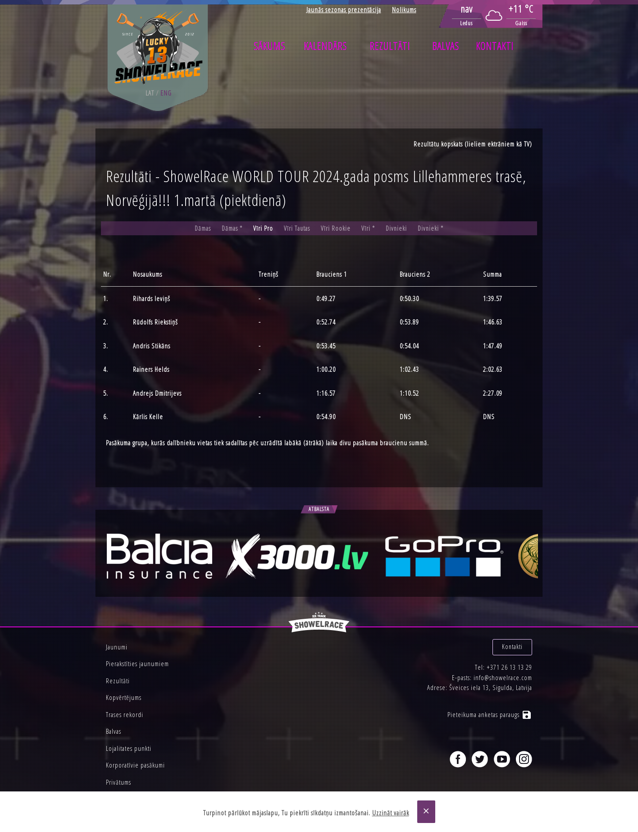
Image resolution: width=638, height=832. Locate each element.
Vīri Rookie (336, 228)
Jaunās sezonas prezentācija (343, 9)
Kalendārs (325, 46)
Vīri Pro (263, 228)
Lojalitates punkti (128, 748)
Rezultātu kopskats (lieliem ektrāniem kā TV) (473, 143)
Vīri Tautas (296, 228)
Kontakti (495, 46)
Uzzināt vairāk (390, 812)
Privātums (118, 781)
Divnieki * (432, 228)
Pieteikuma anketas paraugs (489, 710)
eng (166, 92)
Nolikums (404, 9)
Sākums (269, 46)
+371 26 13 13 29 (509, 662)
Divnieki (397, 228)
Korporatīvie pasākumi (135, 764)
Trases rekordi (124, 714)
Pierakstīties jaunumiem (137, 663)
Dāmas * (231, 228)
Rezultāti (389, 46)
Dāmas (201, 228)
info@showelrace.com (503, 672)
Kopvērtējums (123, 697)
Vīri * (368, 228)
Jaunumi (117, 646)
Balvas (445, 46)
